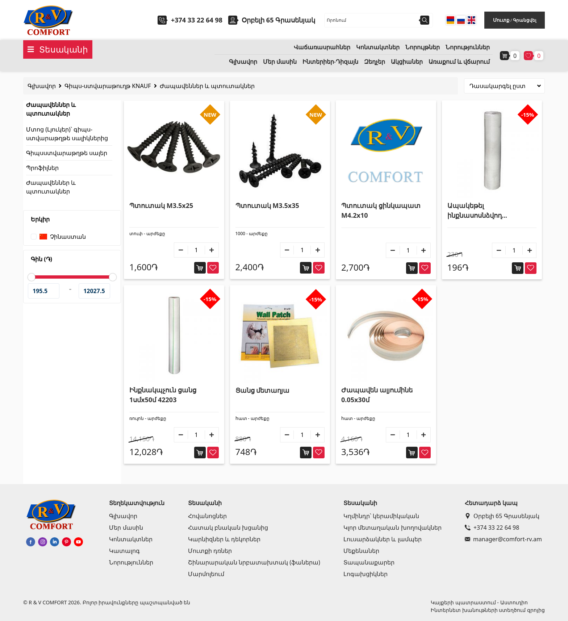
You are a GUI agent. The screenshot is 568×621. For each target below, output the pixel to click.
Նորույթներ (422, 47)
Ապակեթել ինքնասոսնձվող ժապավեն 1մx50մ (477, 210)
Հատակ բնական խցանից (228, 528)
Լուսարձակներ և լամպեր (382, 539)
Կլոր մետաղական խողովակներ (392, 528)
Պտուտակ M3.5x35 (267, 205)
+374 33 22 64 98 (196, 20)
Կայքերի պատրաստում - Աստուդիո (479, 602)
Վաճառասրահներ (322, 47)
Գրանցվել (524, 20)
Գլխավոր (243, 62)
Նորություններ (468, 47)
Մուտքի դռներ (210, 551)
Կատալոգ (124, 551)
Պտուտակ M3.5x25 (161, 205)
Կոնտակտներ (378, 47)
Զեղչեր (374, 62)
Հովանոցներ (207, 516)
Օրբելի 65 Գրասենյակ (502, 516)
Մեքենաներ (361, 551)
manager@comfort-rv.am (503, 539)
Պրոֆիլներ (42, 168)
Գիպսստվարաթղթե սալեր (66, 153)
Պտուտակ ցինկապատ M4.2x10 (381, 210)
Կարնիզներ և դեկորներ (224, 539)
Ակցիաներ (407, 62)
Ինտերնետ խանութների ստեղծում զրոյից (488, 610)
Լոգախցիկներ (365, 574)
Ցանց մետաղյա (262, 390)
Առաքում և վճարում (459, 62)
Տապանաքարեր (368, 562)
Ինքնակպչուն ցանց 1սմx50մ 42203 (162, 394)
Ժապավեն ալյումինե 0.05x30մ (377, 394)
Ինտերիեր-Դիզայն (330, 62)
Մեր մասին (280, 62)
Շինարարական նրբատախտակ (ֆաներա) (254, 562)
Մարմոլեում (206, 574)
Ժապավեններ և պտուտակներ (207, 86)
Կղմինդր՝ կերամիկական (381, 516)
